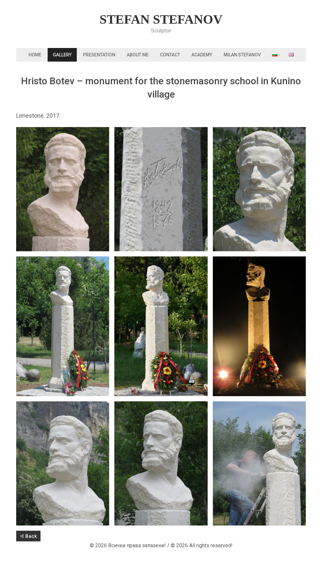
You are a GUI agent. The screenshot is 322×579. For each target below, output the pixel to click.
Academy (201, 54)
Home (35, 54)
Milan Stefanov (242, 54)
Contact (170, 54)
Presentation (99, 54)
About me (138, 54)
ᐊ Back (28, 536)
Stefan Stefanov (161, 19)
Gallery (62, 54)
